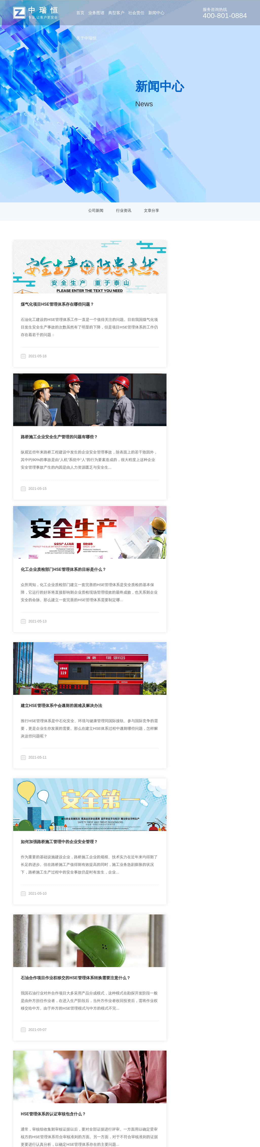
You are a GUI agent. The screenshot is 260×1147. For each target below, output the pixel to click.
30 (133, 954)
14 (195, 946)
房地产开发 (92, 1037)
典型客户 (89, 994)
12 (167, 946)
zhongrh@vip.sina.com (235, 1026)
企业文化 (183, 1018)
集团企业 (90, 1007)
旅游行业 (90, 1048)
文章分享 (152, 211)
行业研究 (121, 1007)
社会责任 (119, 994)
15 (208, 946)
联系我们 (183, 1060)
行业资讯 (124, 211)
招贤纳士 (183, 1048)
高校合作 (121, 1018)
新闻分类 (150, 994)
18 (115, 954)
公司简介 (183, 1007)
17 (236, 946)
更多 (86, 1060)
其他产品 (50, 1075)
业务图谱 (48, 994)
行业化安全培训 (56, 1064)
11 (154, 946)
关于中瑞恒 (183, 994)
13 (181, 946)
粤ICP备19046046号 (184, 1135)
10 (140, 946)
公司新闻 (95, 211)
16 (222, 946)
